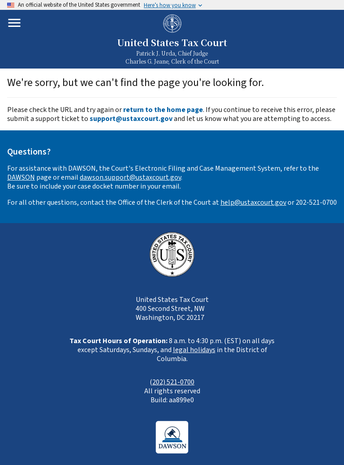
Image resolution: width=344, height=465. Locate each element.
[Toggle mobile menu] (14, 22)
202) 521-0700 (173, 382)
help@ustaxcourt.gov (253, 202)
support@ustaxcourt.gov (131, 119)
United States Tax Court (172, 42)
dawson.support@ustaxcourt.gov (130, 177)
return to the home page (163, 110)
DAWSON (21, 177)
